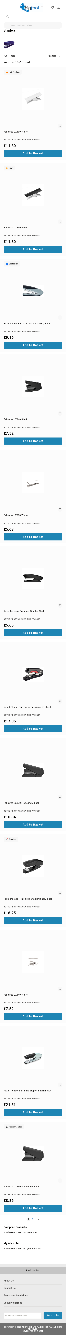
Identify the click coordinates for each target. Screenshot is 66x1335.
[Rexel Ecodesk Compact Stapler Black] (33, 578)
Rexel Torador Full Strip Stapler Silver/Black (27, 1090)
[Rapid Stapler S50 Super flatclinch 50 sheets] (33, 674)
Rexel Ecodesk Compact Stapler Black (24, 611)
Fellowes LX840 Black (16, 419)
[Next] (38, 1219)
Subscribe (52, 1315)
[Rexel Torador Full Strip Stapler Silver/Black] (33, 1058)
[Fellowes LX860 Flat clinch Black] (33, 1153)
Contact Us (10, 1288)
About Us (9, 1280)
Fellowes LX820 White (16, 515)
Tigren (40, 1331)
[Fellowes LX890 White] (33, 99)
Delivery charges (13, 1302)
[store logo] (31, 7)
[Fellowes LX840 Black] (33, 386)
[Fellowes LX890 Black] (33, 195)
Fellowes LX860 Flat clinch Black (21, 1186)
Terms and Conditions (16, 1295)
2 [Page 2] (33, 1219)
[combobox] (33, 25)
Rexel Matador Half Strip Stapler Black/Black (28, 898)
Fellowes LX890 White (16, 131)
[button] (54, 56)
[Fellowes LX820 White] (33, 482)
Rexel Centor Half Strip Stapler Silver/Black (27, 323)
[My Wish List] (52, 7)
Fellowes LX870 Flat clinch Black (21, 803)
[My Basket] (59, 7)
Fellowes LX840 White (16, 994)
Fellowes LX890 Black (16, 227)
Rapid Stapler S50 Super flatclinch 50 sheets (28, 707)
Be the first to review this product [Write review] (22, 140)
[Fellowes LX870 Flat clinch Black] (33, 770)
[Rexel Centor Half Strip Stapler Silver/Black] (33, 290)
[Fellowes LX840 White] (33, 962)
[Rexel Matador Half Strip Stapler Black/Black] (33, 866)
